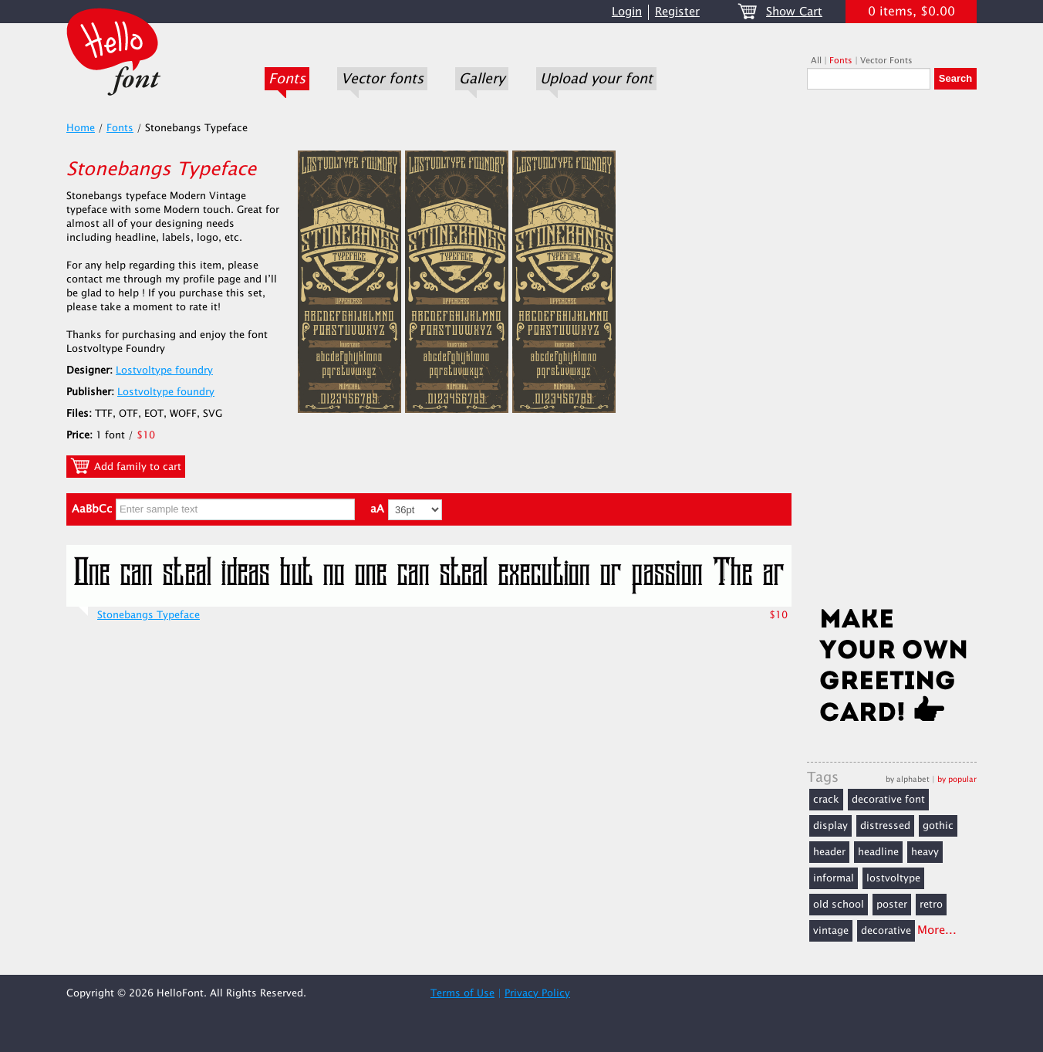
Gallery (482, 79)
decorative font (888, 799)
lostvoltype (893, 878)
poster (891, 904)
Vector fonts (382, 79)
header (829, 852)
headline (878, 852)
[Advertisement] (892, 352)
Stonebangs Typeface (148, 615)
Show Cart (794, 12)
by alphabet (908, 779)
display (830, 826)
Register (677, 12)
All (816, 60)
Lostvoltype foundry (164, 370)
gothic (938, 826)
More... (937, 930)
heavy (925, 852)
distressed (885, 826)
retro (931, 904)
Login (627, 12)
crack (826, 799)
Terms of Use (462, 993)
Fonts (286, 79)
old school (838, 904)
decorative (886, 931)
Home (80, 128)
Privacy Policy (537, 993)
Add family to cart (125, 466)
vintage (831, 931)
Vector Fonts (886, 60)
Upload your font (596, 79)
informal (833, 878)
